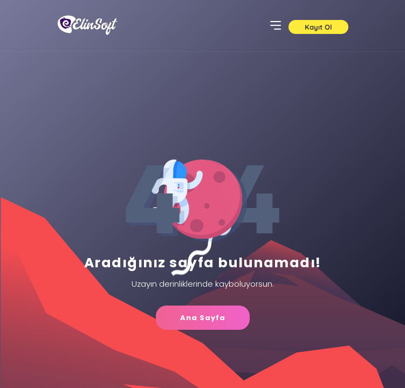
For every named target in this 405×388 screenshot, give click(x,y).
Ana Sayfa (202, 318)
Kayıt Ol (318, 27)
